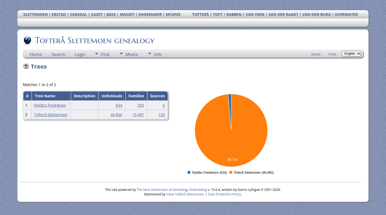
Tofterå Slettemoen (51, 114)
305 (141, 105)
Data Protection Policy (224, 194)
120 (161, 114)
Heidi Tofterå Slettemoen (185, 194)
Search (58, 54)
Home (36, 54)
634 (119, 105)
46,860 (116, 114)
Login (80, 54)
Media (131, 54)
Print (332, 54)
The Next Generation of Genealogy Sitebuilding (172, 189)
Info (158, 54)
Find (105, 54)
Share (316, 54)
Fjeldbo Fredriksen (50, 105)
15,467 (138, 114)
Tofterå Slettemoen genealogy (94, 40)
